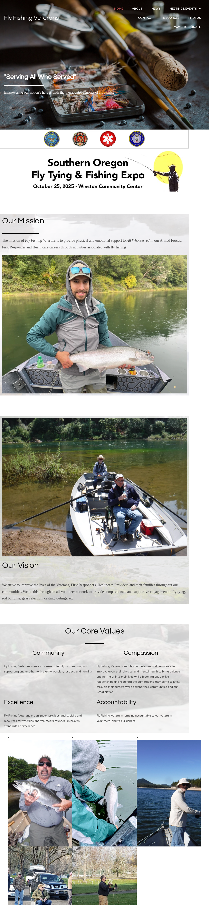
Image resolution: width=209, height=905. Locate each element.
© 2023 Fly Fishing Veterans (104, 897)
